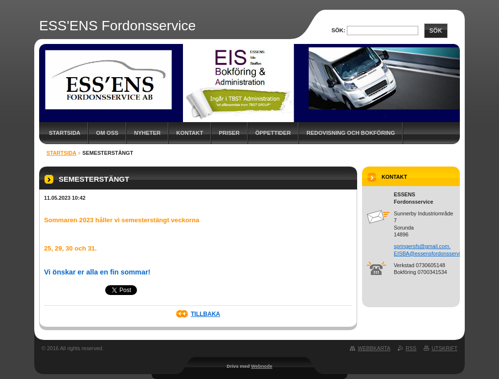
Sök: (338, 30)
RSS (411, 348)
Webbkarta (374, 348)
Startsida (64, 133)
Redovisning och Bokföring (350, 133)
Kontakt (189, 133)
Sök (436, 30)
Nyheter (147, 133)
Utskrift (444, 348)
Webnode (261, 366)
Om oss (107, 133)
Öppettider (273, 133)
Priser (229, 133)
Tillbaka (205, 314)
